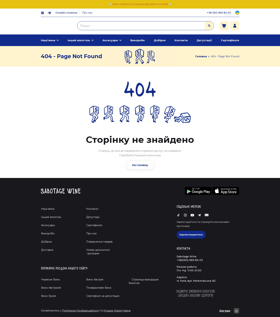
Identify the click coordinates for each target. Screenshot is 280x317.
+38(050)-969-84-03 (190, 260)
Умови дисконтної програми (96, 251)
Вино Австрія (94, 279)
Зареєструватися (191, 234)
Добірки (160, 40)
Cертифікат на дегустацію (102, 296)
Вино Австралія (51, 287)
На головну (140, 165)
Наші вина (48, 40)
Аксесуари (110, 40)
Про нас (87, 12)
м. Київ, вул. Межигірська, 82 (196, 280)
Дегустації (204, 40)
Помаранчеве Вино (98, 287)
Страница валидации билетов (144, 281)
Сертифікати (230, 40)
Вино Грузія (48, 296)
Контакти (181, 40)
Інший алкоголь (79, 40)
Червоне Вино (50, 279)
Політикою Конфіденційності (80, 310)
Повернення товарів (99, 241)
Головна (201, 56)
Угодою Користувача (117, 310)
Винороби (137, 40)
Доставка (47, 249)
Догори (229, 310)
